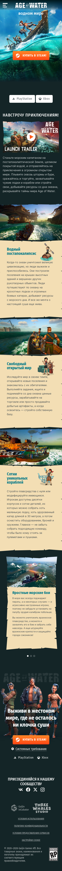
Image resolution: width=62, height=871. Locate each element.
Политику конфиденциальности (31, 826)
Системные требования (31, 749)
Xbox (44, 98)
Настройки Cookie (31, 840)
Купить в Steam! (31, 56)
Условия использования (31, 818)
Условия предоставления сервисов (31, 833)
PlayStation (22, 98)
